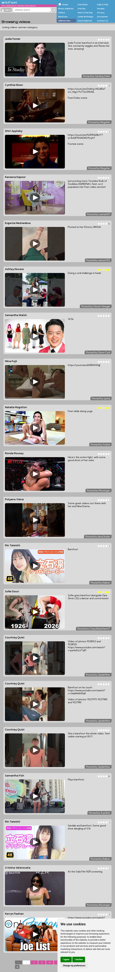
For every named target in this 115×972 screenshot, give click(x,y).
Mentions (62, 16)
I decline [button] (79, 959)
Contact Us (102, 20)
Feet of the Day (85, 12)
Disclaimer (102, 16)
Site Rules (83, 4)
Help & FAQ (102, 4)
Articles (82, 8)
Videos (61, 12)
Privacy (101, 12)
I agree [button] (66, 959)
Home (65, 4)
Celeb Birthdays (85, 16)
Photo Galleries (66, 8)
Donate (100, 8)
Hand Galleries (85, 20)
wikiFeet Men (64, 20)
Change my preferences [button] (74, 965)
